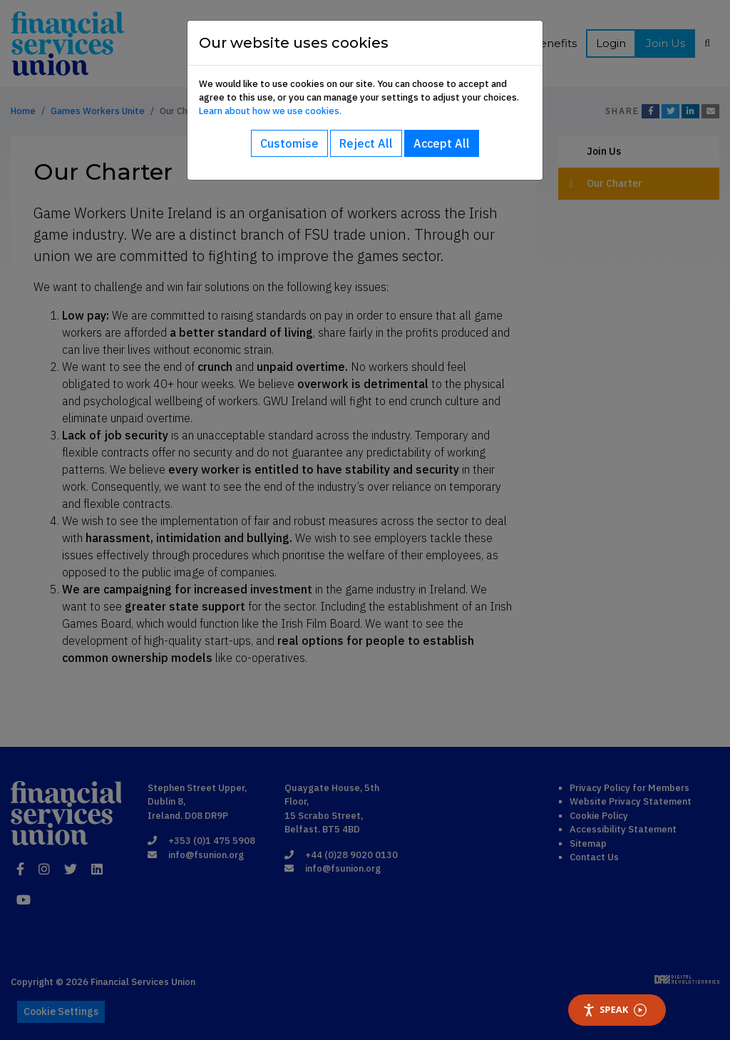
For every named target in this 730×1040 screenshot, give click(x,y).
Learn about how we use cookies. (270, 111)
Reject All (366, 143)
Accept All (441, 143)
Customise (289, 143)
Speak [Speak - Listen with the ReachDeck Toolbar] (614, 1009)
